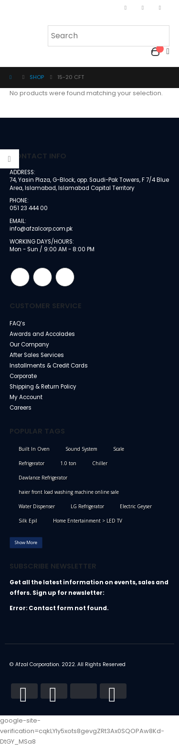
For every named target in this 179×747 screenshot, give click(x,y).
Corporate (23, 376)
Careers (21, 408)
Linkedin (64, 277)
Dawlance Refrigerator (43, 477)
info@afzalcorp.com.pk (41, 229)
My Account (26, 397)
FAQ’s (17, 323)
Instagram (42, 277)
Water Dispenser (37, 506)
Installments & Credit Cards (49, 365)
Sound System (81, 449)
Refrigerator (31, 463)
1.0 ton (68, 463)
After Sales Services (37, 355)
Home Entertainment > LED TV (87, 520)
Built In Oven (34, 449)
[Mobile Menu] (16, 35)
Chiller (99, 463)
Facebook (20, 277)
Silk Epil (28, 520)
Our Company (29, 344)
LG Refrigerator (87, 506)
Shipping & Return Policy (43, 386)
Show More (26, 542)
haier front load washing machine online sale (69, 492)
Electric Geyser (136, 506)
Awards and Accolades (42, 334)
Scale (118, 449)
